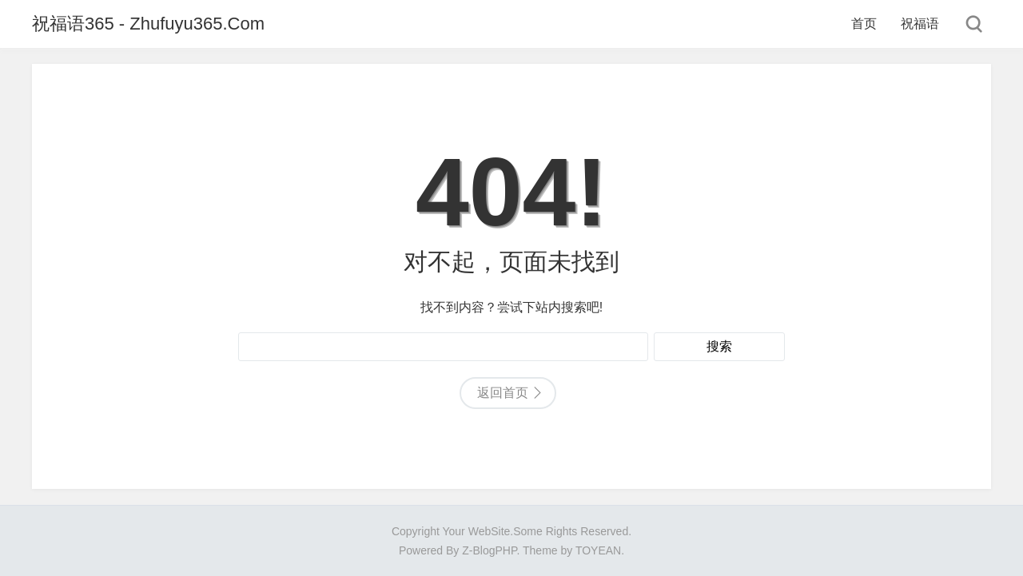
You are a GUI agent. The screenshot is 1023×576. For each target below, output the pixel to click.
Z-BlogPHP (489, 550)
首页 (864, 23)
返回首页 (502, 392)
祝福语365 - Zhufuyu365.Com (148, 24)
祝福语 (920, 23)
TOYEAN (598, 550)
